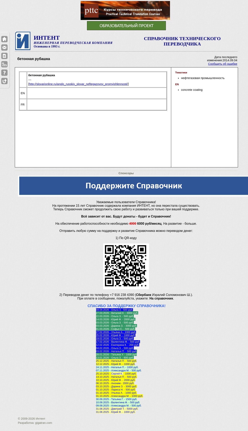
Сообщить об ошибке (222, 63)
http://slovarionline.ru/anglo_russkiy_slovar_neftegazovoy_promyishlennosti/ (78, 84)
